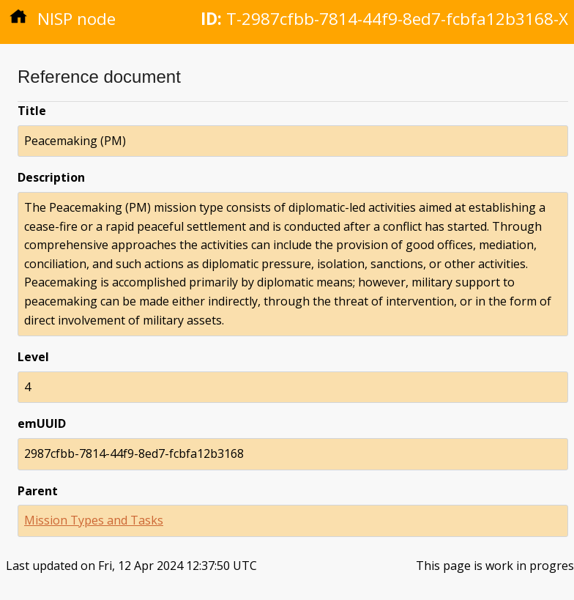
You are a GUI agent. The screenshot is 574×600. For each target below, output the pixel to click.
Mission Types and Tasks (93, 520)
